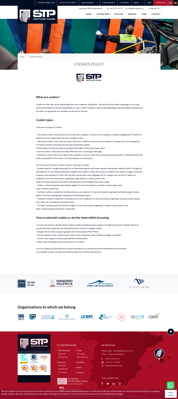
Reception (62, 380)
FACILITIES (118, 14)
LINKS (149, 3)
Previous (41, 283)
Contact (155, 14)
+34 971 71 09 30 (110, 377)
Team (143, 14)
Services (62, 377)
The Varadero (64, 365)
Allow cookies (171, 393)
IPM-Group (63, 372)
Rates (79, 382)
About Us (62, 368)
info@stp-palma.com (135, 8)
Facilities (81, 377)
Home (88, 14)
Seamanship (63, 383)
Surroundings (108, 3)
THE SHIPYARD (102, 14)
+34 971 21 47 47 (115, 8)
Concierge (124, 3)
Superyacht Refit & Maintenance (90, 8)
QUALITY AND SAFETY (68, 3)
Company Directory (46, 3)
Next (162, 283)
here (121, 394)
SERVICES (132, 14)
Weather (161, 3)
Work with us (82, 372)
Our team (81, 368)
